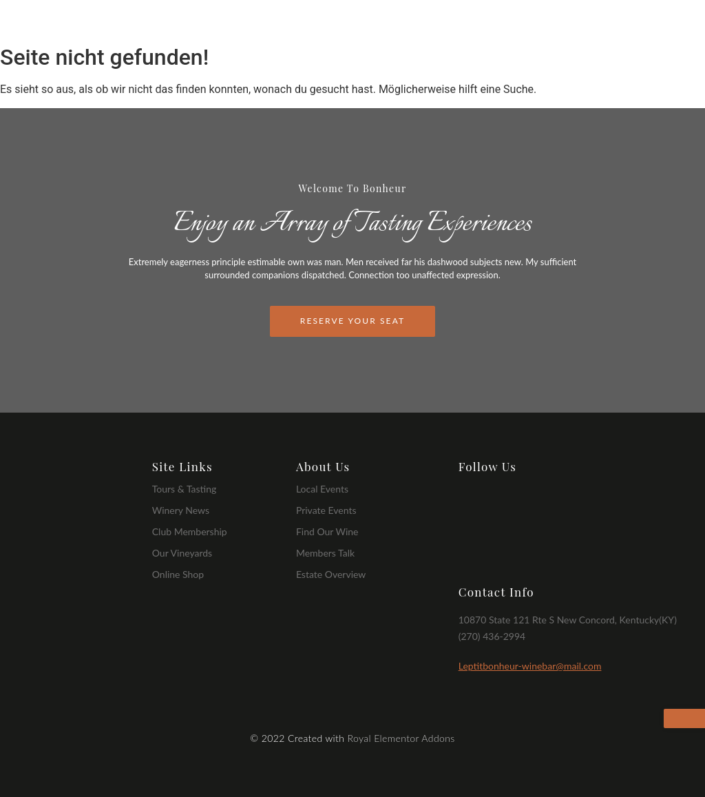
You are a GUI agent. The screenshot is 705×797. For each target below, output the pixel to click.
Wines (497, 22)
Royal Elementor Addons (401, 738)
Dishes (551, 22)
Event (603, 22)
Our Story (436, 22)
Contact (659, 22)
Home (376, 22)
